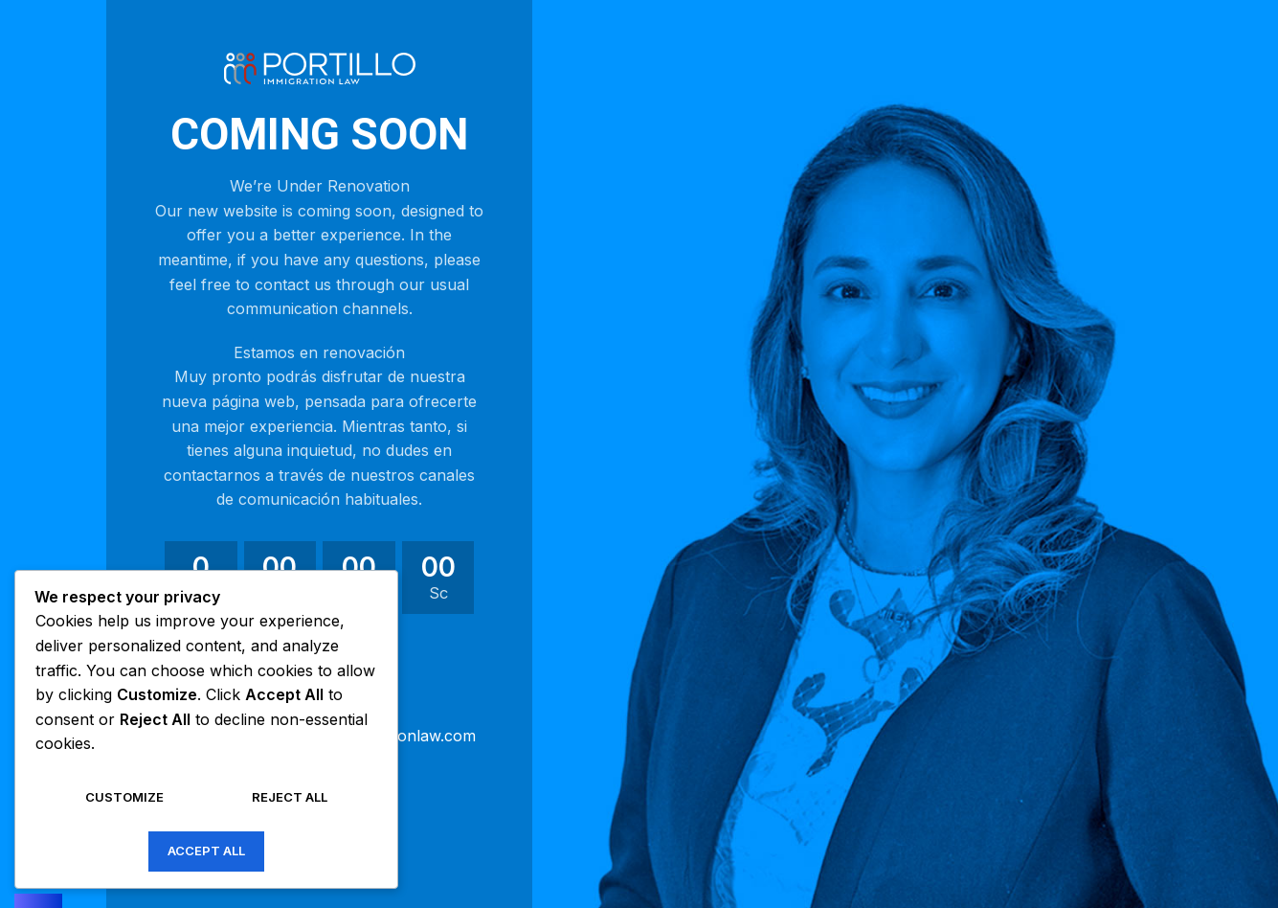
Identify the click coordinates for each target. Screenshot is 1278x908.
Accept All (206, 850)
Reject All (289, 797)
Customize (124, 797)
